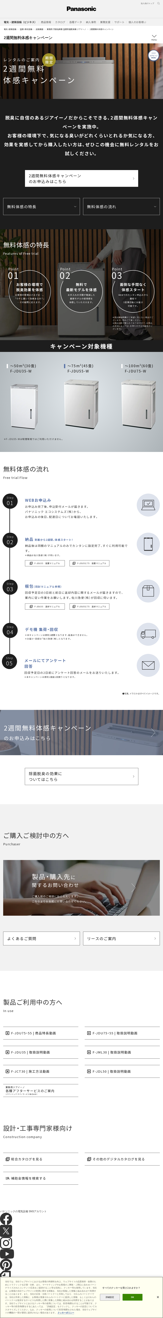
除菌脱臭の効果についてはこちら (45, 776)
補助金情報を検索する (28, 1178)
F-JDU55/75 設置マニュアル (89, 563)
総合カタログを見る (27, 1159)
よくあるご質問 (22, 938)
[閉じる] (157, 1297)
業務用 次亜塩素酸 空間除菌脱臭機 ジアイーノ (66, 29)
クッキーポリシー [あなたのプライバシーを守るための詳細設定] (66, 1312)
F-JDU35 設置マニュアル (45, 563)
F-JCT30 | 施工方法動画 (30, 1071)
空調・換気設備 (26, 29)
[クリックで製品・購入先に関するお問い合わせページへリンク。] (81, 888)
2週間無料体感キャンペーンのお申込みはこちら (55, 178)
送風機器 (39, 29)
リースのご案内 (101, 938)
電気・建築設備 (10, 29)
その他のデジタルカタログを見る (119, 1159)
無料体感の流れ (102, 206)
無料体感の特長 (22, 206)
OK (132, 1297)
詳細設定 (110, 1297)
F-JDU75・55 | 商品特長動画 (33, 1033)
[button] (46, 22)
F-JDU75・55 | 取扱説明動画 (115, 1033)
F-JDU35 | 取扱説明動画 (30, 1052)
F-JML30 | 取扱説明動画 (112, 1052)
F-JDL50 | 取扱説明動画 (112, 1071)
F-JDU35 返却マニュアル (45, 606)
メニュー (154, 37)
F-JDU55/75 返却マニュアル (89, 606)
